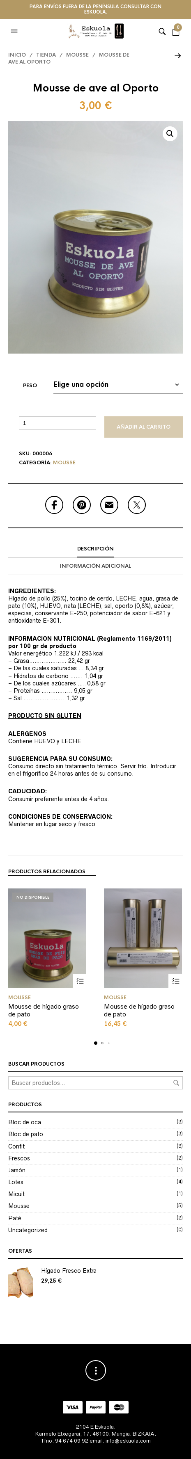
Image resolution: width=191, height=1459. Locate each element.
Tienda (46, 55)
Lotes (15, 1182)
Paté (14, 1218)
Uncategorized (28, 1230)
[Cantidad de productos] (57, 423)
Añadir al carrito (143, 427)
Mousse (77, 55)
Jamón (16, 1170)
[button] (15, 31)
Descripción (95, 549)
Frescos (19, 1158)
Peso (30, 385)
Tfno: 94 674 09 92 (64, 1441)
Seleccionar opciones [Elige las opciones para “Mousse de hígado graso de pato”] (80, 981)
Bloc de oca (24, 1122)
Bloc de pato (25, 1134)
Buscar (176, 1083)
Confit (16, 1146)
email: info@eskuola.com (120, 1441)
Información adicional (95, 566)
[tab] (95, 549)
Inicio (17, 55)
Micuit (16, 1194)
